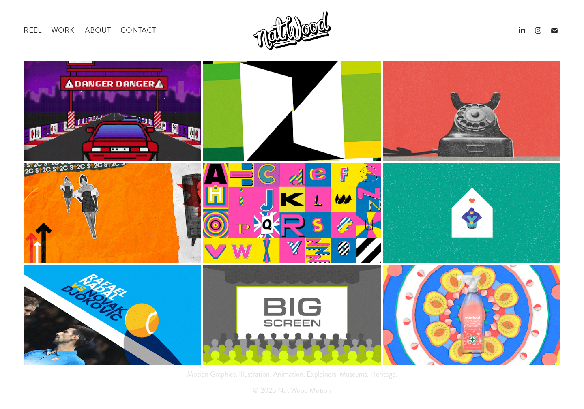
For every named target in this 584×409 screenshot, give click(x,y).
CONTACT (138, 30)
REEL (32, 30)
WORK (63, 30)
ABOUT (98, 30)
